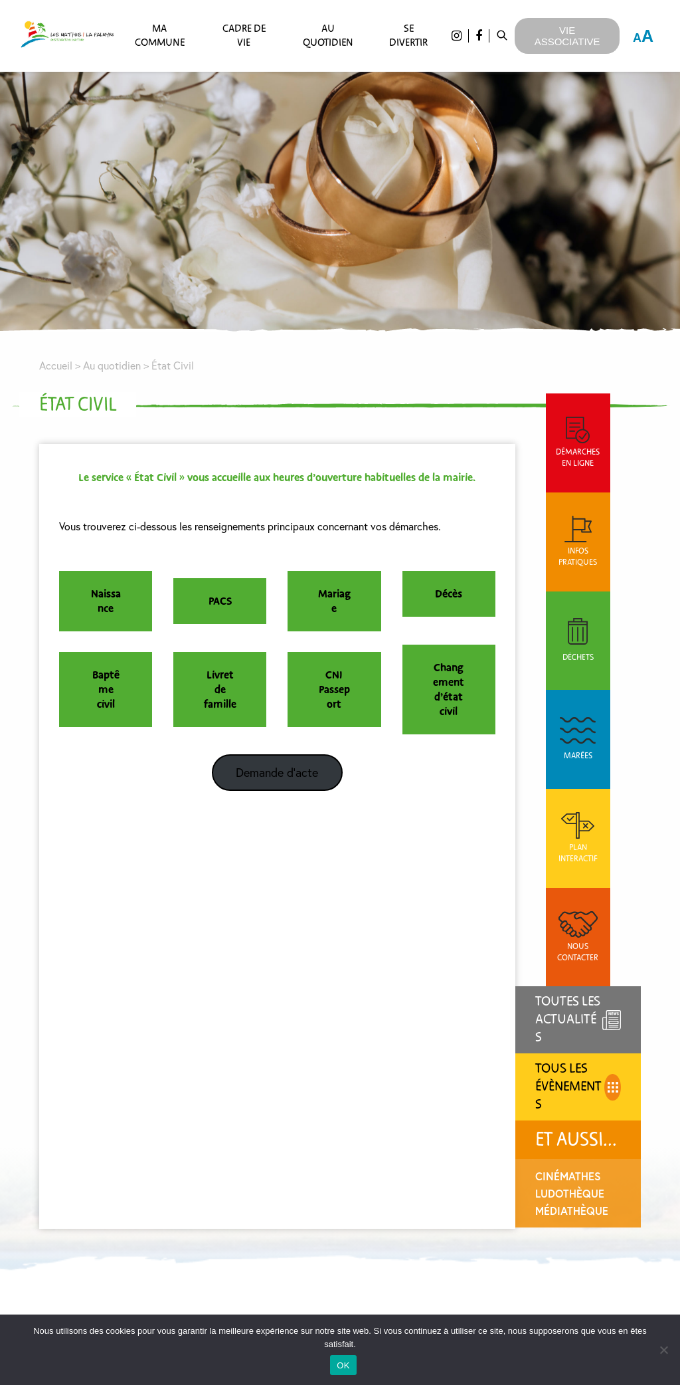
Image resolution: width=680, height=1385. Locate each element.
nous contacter (185, 1179)
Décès (454, 594)
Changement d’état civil (454, 690)
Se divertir (408, 36)
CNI (338, 675)
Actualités (384, 1159)
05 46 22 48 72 (172, 1218)
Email (486, 1145)
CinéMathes (575, 923)
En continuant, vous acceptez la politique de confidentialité (552, 1199)
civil (107, 704)
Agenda (384, 1183)
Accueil (56, 365)
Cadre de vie (243, 36)
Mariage (339, 601)
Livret (222, 675)
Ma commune (159, 36)
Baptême (107, 682)
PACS (222, 601)
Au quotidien (328, 36)
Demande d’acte (281, 772)
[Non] (663, 1349)
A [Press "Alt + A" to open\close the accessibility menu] (643, 36)
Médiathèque (578, 957)
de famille (223, 697)
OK (343, 1365)
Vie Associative (567, 36)
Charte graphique (384, 1206)
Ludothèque (576, 940)
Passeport (339, 697)
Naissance (107, 601)
